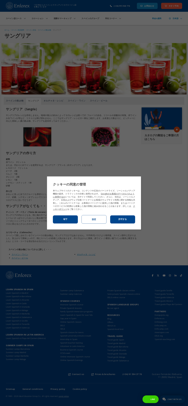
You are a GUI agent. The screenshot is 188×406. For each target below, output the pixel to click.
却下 (65, 219)
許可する (123, 219)
